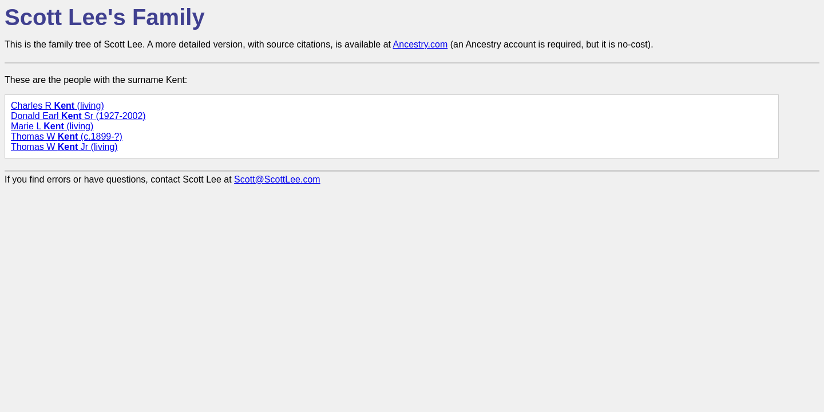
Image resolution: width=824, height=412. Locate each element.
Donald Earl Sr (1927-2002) (78, 116)
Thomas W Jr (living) (64, 147)
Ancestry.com (420, 44)
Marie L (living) (52, 126)
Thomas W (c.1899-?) (66, 136)
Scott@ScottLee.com (277, 179)
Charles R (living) (57, 105)
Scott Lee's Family (105, 17)
